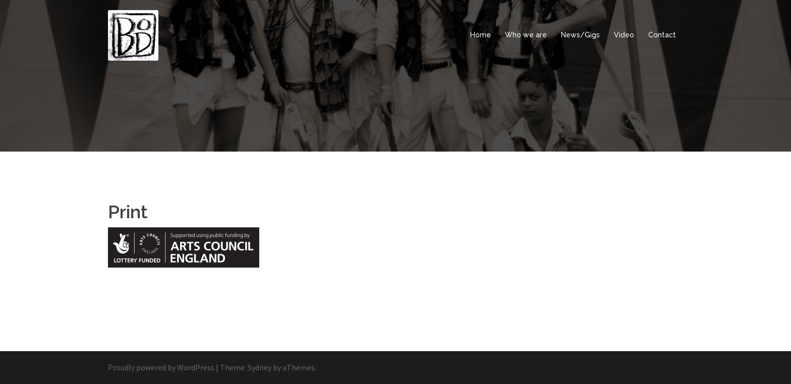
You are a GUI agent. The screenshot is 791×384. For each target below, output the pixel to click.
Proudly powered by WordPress (161, 367)
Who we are (526, 35)
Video (624, 35)
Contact (662, 35)
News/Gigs (580, 35)
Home (480, 35)
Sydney (259, 367)
